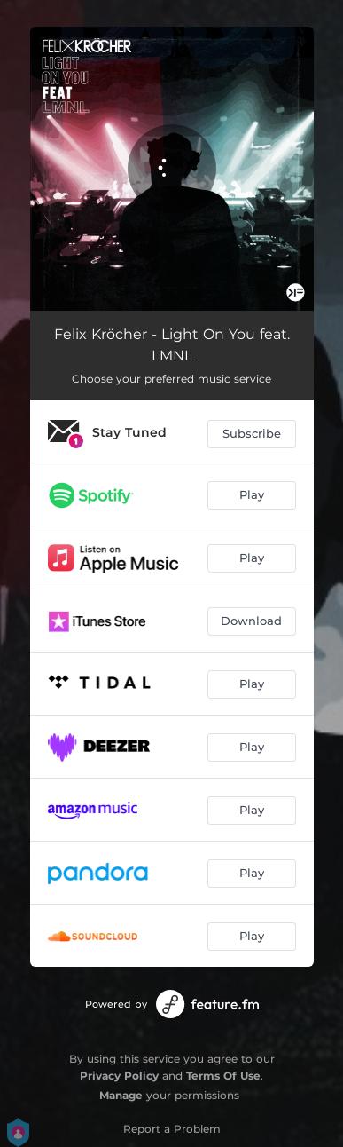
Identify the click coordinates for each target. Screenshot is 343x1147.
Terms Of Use (223, 1075)
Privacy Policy (119, 1075)
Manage (121, 1095)
